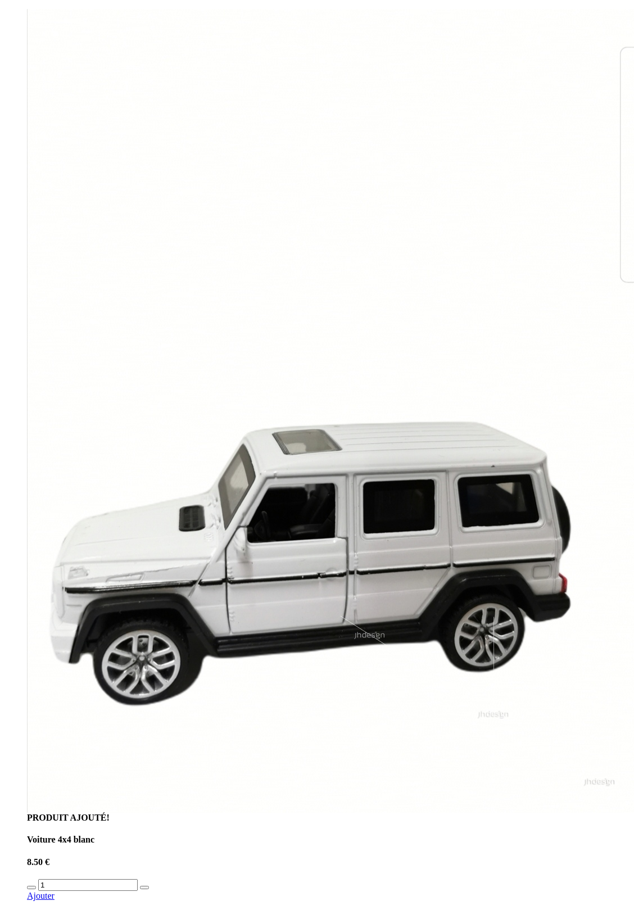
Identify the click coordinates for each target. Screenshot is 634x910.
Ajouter (41, 895)
